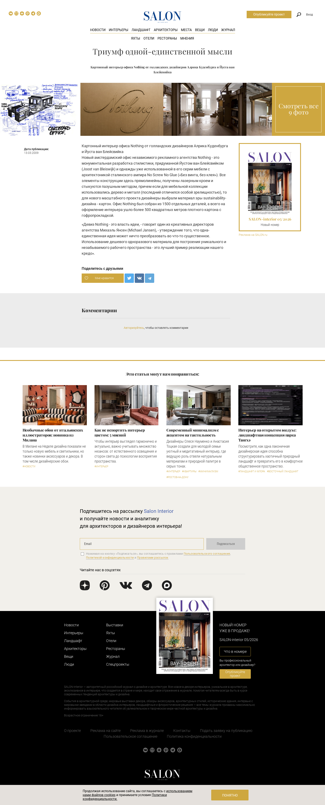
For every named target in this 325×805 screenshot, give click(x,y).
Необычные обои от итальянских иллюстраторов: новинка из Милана (53, 435)
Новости (98, 30)
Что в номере (235, 651)
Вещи (200, 30)
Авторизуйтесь (134, 327)
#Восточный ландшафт (282, 471)
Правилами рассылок (153, 557)
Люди (213, 30)
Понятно (230, 795)
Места (186, 30)
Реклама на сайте (105, 730)
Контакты (181, 730)
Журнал (228, 30)
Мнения (187, 38)
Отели (148, 38)
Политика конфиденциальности (194, 736)
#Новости (29, 466)
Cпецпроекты (117, 664)
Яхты (135, 38)
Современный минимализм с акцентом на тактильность (192, 432)
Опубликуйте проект (269, 14)
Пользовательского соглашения (207, 553)
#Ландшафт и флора (251, 471)
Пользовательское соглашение (130, 736)
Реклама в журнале (147, 730)
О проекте (72, 730)
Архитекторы (166, 30)
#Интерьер (101, 466)
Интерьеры (118, 30)
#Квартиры (189, 471)
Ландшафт (141, 30)
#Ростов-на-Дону (177, 477)
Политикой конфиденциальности (110, 557)
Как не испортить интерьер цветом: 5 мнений (120, 432)
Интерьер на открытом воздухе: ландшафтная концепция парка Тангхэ (267, 435)
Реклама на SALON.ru (253, 234)
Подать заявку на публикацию (226, 730)
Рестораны (167, 38)
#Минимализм (208, 471)
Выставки (114, 625)
